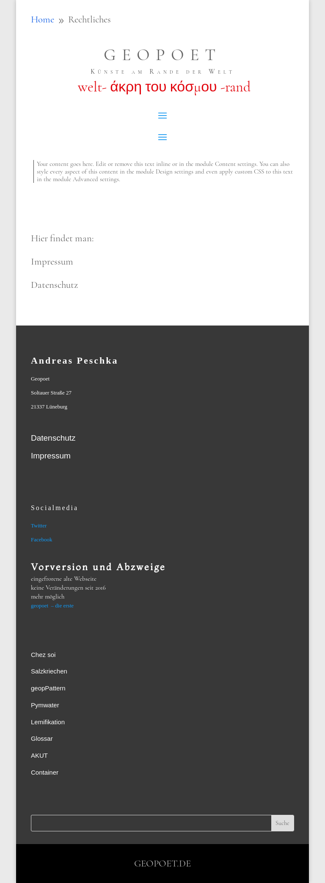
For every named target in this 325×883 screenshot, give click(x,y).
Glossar (42, 738)
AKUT (39, 755)
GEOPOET (162, 54)
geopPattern (48, 688)
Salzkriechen (49, 671)
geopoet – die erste (52, 605)
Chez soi (43, 654)
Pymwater (45, 705)
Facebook (41, 539)
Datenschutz (53, 437)
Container (44, 772)
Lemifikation (48, 722)
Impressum (51, 455)
